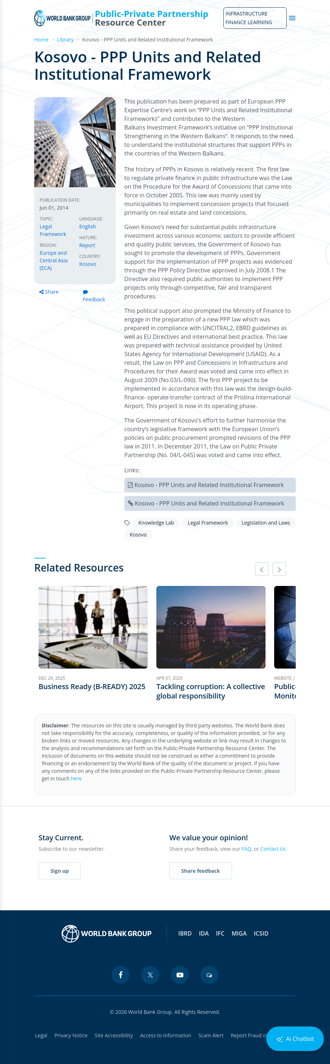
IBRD (185, 933)
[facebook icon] (121, 975)
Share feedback (200, 870)
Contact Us (273, 848)
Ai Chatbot (295, 1039)
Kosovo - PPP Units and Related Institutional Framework (209, 485)
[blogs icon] (209, 975)
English (87, 226)
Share (49, 291)
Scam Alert (211, 1035)
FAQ (246, 848)
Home (41, 39)
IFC (220, 933)
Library (65, 39)
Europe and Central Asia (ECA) (54, 260)
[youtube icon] (180, 975)
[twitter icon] (150, 975)
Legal (41, 1035)
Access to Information (165, 1035)
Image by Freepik (98, 174)
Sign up (59, 870)
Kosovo (88, 263)
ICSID (261, 933)
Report (87, 245)
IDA (204, 933)
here (76, 778)
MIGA (239, 933)
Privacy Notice (71, 1035)
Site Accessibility (114, 1035)
